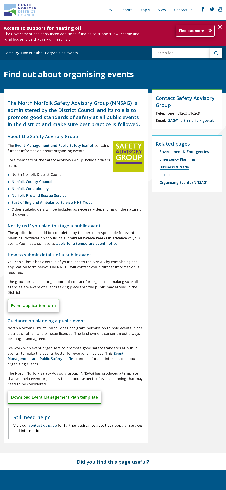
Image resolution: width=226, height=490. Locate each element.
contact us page (43, 425)
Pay (109, 10)
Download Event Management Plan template (54, 397)
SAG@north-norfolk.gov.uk (191, 120)
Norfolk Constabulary (30, 188)
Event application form (33, 305)
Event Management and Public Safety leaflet (54, 145)
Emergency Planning (177, 159)
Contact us (183, 10)
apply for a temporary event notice (86, 243)
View (162, 10)
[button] (220, 27)
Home (9, 52)
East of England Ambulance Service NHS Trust (51, 202)
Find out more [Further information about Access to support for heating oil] (191, 30)
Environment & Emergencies (184, 151)
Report (126, 10)
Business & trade (174, 167)
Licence (166, 174)
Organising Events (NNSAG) (183, 182)
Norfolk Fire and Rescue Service (38, 195)
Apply (145, 10)
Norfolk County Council (31, 181)
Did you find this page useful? (113, 461)
